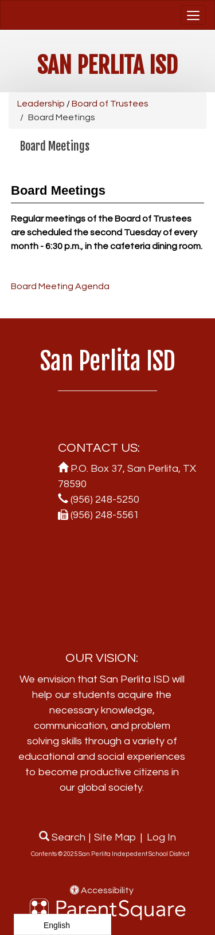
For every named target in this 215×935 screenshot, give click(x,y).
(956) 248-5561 (105, 515)
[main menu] (193, 15)
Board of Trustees (110, 103)
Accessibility (102, 890)
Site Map (115, 837)
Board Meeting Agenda (60, 286)
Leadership (41, 103)
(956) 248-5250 (105, 499)
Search (62, 837)
